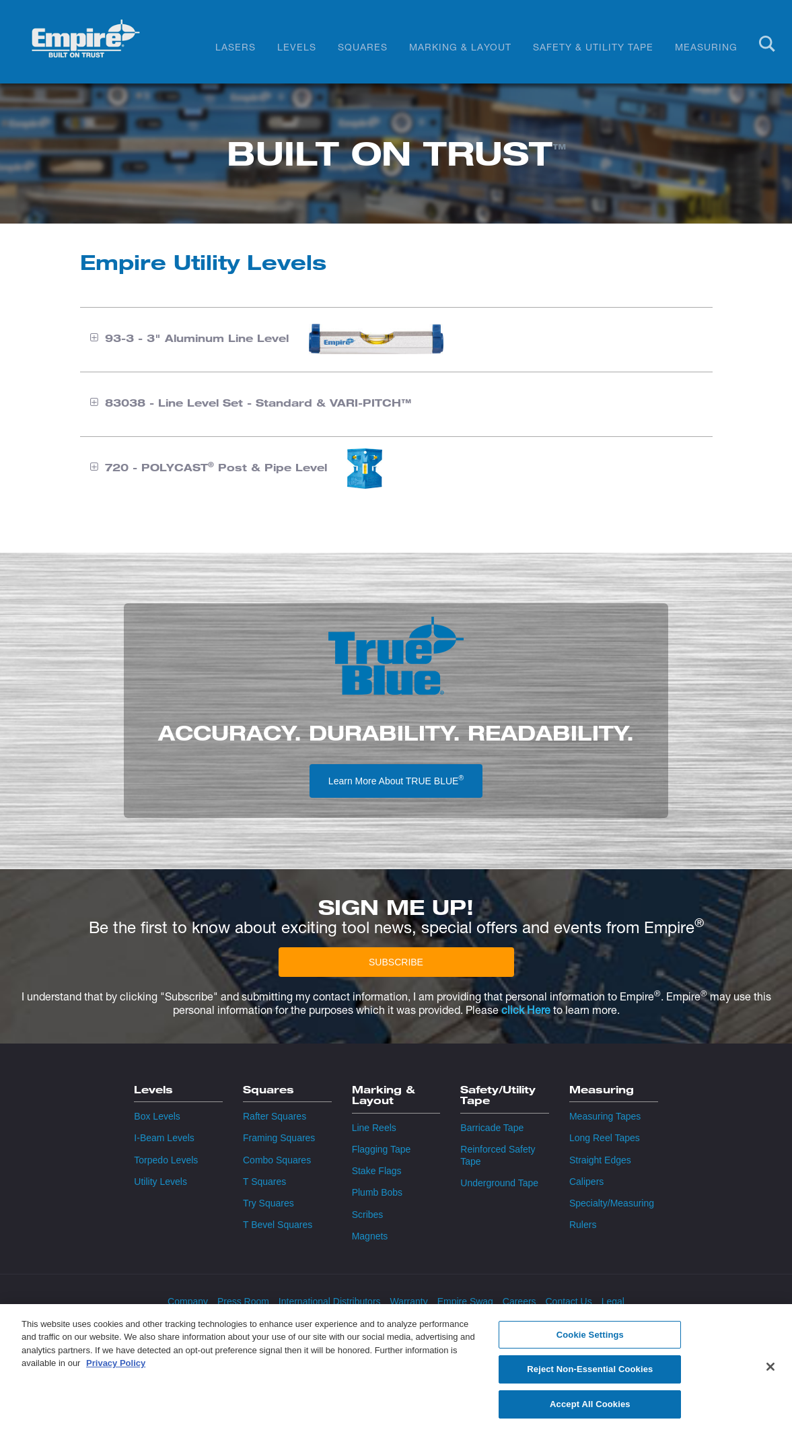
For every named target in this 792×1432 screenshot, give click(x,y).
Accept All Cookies (590, 1411)
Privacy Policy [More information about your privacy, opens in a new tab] (115, 1370)
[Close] (770, 1373)
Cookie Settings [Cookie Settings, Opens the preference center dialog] (590, 1342)
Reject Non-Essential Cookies (590, 1376)
